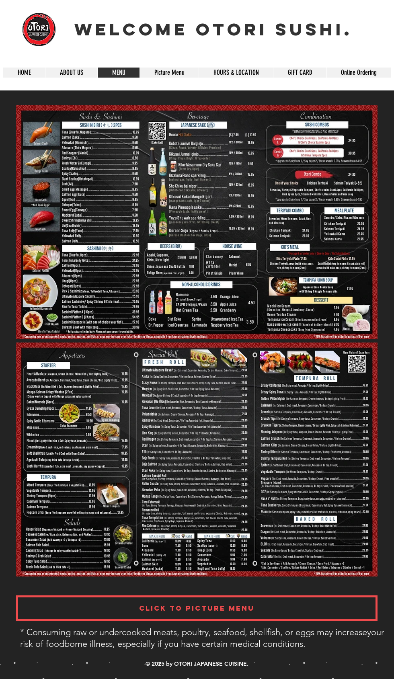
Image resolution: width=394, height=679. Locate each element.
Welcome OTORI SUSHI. (213, 29)
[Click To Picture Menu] (197, 608)
